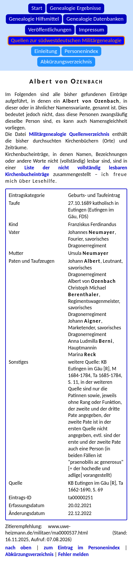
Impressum (91, 29)
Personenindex (81, 51)
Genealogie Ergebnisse (75, 8)
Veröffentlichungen (49, 29)
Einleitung (45, 51)
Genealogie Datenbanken (94, 18)
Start (36, 8)
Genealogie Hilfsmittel (34, 18)
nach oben (18, 547)
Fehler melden (73, 554)
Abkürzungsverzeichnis (66, 61)
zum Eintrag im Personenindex (82, 547)
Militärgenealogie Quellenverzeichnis (69, 134)
